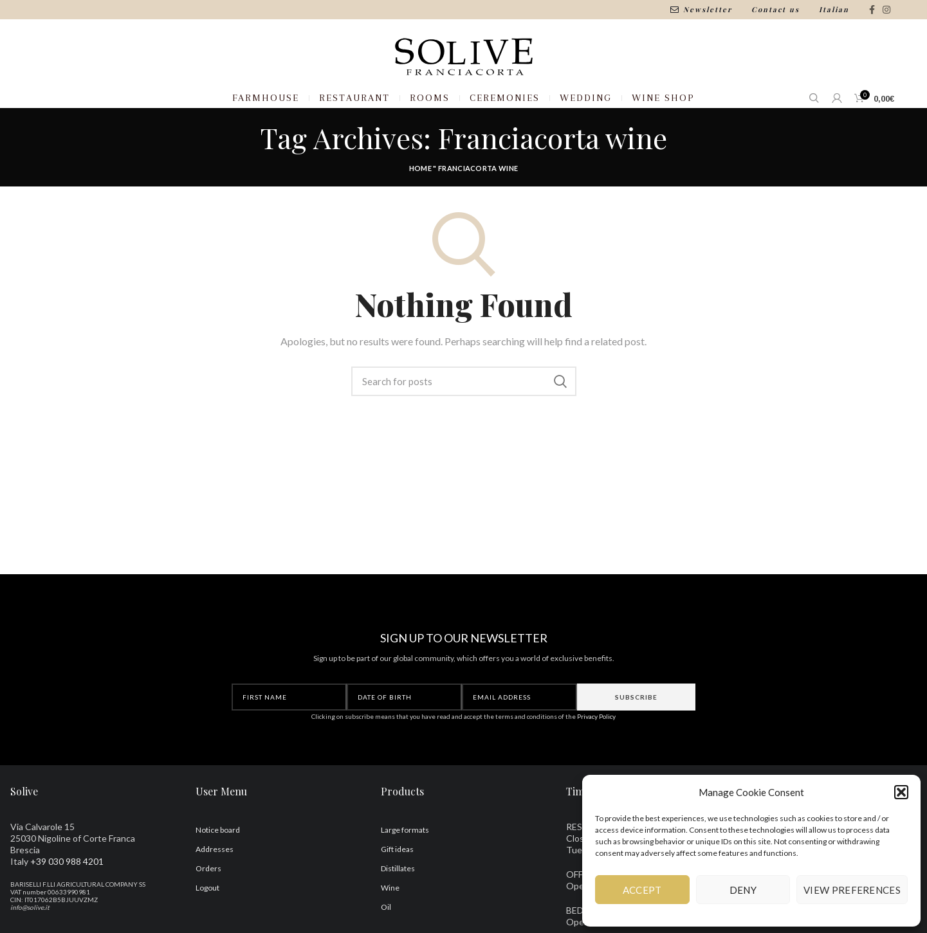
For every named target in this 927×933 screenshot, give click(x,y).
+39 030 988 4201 (67, 894)
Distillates (398, 901)
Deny (743, 890)
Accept (642, 890)
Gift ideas (397, 882)
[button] (901, 792)
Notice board (218, 862)
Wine (390, 920)
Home (420, 201)
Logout (207, 920)
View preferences (852, 890)
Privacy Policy (596, 749)
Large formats (405, 862)
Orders (208, 901)
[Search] (463, 415)
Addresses (215, 882)
